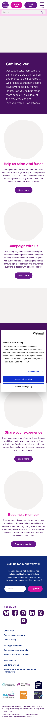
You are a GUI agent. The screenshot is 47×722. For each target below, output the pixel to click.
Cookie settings (23, 386)
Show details (33, 371)
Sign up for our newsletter (23, 563)
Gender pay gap (11, 665)
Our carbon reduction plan (16, 650)
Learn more (25, 459)
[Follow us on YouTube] (24, 621)
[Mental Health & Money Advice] (8, 685)
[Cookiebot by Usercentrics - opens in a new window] (33, 333)
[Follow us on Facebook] (15, 613)
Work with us (10, 660)
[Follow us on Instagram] (23, 613)
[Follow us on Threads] (41, 613)
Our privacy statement (15, 635)
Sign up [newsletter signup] (35, 588)
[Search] (20, 12)
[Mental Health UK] (38, 685)
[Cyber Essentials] (38, 695)
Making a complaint (13, 645)
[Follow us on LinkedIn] (32, 613)
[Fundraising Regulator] (23, 685)
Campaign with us (23, 246)
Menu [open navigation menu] (42, 5)
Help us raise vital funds (23, 164)
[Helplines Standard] (8, 695)
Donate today (31, 5)
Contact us (9, 630)
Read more (25, 190)
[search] (42, 12)
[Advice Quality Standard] (23, 695)
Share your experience (23, 432)
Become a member (23, 515)
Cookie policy (10, 639)
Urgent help (17, 5)
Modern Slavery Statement (16, 654)
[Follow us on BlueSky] (6, 613)
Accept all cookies (23, 379)
